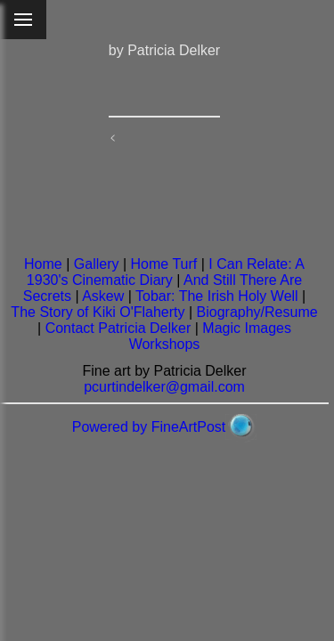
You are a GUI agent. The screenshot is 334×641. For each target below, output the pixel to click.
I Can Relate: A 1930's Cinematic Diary (166, 272)
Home (43, 264)
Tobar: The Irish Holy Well (216, 296)
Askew (103, 296)
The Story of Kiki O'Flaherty (97, 312)
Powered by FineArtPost (149, 426)
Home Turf (164, 264)
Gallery (96, 264)
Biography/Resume (257, 312)
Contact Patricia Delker (118, 328)
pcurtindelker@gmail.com (164, 386)
